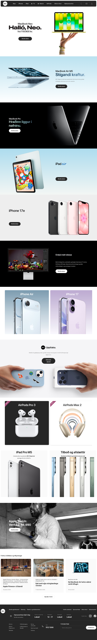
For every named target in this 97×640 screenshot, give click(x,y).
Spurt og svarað (34, 628)
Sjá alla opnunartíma (18, 617)
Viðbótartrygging (23, 624)
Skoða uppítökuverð (14, 609)
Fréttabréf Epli (65, 624)
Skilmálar (11, 630)
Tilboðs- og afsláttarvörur (33, 609)
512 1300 (49, 627)
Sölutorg (23, 609)
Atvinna (10, 624)
